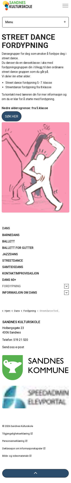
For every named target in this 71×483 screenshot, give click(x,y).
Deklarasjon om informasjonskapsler (23, 448)
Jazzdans (10, 254)
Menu (35, 22)
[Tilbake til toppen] (35, 473)
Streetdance (12, 260)
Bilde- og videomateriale (16, 455)
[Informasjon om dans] (66, 292)
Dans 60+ (9, 280)
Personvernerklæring (14, 441)
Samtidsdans (12, 267)
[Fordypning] (66, 286)
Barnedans (11, 235)
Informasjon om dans (19, 292)
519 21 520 (20, 340)
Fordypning (11, 286)
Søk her (11, 116)
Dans (6, 228)
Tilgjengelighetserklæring (17, 433)
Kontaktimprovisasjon (20, 273)
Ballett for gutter (17, 248)
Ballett (8, 241)
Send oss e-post (13, 347)
